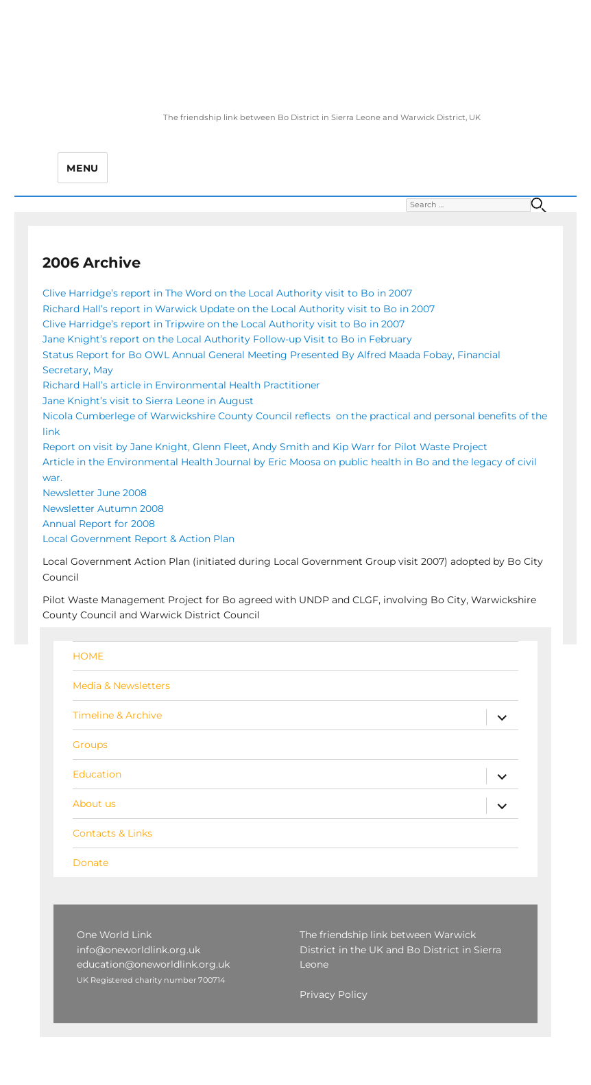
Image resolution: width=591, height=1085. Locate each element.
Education (97, 774)
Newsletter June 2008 (95, 493)
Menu (83, 168)
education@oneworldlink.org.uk (153, 964)
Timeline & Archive (117, 715)
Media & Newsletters (121, 685)
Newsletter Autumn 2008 (103, 508)
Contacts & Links (112, 833)
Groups (90, 744)
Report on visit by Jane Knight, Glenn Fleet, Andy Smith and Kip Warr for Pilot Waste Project (265, 447)
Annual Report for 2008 (99, 523)
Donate (90, 862)
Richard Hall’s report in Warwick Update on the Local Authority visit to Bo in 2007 (239, 309)
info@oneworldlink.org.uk (138, 950)
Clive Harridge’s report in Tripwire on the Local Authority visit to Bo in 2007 (224, 324)
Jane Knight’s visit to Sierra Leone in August (148, 401)
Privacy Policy (333, 994)
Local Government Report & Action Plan (140, 539)
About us (94, 803)
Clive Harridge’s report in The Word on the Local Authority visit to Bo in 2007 (227, 293)
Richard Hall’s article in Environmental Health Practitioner (181, 385)
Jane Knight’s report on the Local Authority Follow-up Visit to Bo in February (227, 339)
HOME (88, 656)
